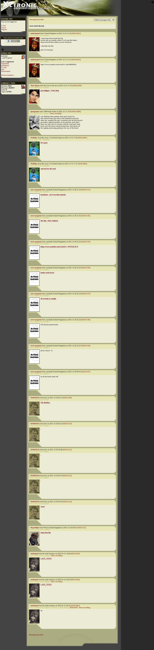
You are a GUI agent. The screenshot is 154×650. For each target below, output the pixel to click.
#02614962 (83, 164)
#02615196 (86, 268)
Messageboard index (37, 19)
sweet (43, 506)
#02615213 (67, 476)
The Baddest (45, 403)
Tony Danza (35, 86)
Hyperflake (35, 528)
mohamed (34, 554)
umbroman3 (35, 33)
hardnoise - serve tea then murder (53, 195)
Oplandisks (5, 64)
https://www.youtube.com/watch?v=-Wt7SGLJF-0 (59, 247)
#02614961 (83, 138)
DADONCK (35, 398)
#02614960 (76, 112)
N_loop (3, 67)
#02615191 (86, 190)
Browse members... (8, 75)
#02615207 (86, 372)
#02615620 (75, 554)
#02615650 (75, 580)
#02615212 (67, 450)
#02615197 (86, 294)
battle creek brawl (47, 273)
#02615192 (86, 216)
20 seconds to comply (48, 299)
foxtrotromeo (5, 71)
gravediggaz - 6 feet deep (50, 90)
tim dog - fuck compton (49, 221)
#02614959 (77, 86)
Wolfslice (34, 138)
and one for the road (48, 169)
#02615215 (81, 528)
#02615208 (67, 398)
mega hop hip (46, 532)
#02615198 (86, 320)
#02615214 (67, 502)
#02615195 (86, 242)
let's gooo (44, 143)
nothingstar (5, 65)
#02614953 (76, 60)
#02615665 (75, 606)
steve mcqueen (36, 190)
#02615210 (67, 424)
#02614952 (76, 33)
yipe (2, 69)
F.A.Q (3, 26)
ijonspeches (35, 112)
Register (4, 29)
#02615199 (86, 346)
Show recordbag (55, 113)
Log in (3, 27)
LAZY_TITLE (46, 558)
